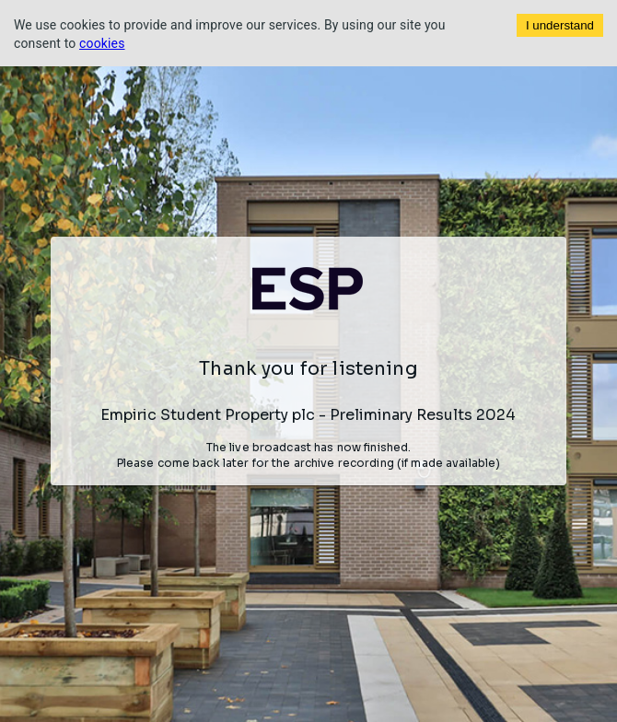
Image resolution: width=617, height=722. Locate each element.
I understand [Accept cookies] (560, 25)
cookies (102, 43)
